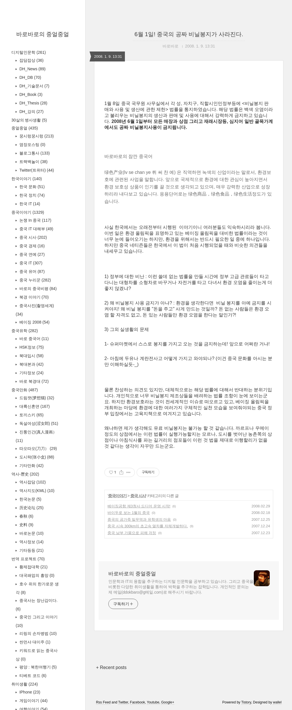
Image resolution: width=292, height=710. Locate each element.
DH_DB (29, 77)
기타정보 (31, 373)
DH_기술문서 (33, 86)
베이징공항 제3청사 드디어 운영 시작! (139, 506)
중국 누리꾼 (34, 280)
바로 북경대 (33, 381)
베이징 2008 (34, 322)
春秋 (25, 516)
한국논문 (29, 499)
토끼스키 (31, 415)
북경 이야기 (33, 297)
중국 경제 (31, 246)
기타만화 (31, 465)
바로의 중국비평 (37, 288)
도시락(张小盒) (36, 457)
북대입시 (31, 355)
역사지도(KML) (36, 490)
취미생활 (24, 684)
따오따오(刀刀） (37, 448)
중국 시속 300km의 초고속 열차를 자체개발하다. (148, 526)
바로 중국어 (33, 338)
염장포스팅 (31, 144)
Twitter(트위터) (36, 170)
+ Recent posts (111, 667)
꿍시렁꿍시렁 (36, 136)
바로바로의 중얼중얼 (42, 34)
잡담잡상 (31, 60)
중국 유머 (31, 271)
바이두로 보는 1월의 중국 (129, 513)
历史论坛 (31, 507)
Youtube (153, 702)
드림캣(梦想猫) (36, 398)
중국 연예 (31, 254)
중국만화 (24, 390)
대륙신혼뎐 (34, 406)
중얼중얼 (24, 128)
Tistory (246, 702)
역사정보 (31, 542)
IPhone (29, 692)
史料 (25, 524)
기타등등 (31, 550)
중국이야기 (27, 212)
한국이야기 (26, 178)
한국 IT (29, 203)
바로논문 (31, 533)
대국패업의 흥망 (36, 575)
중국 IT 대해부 (35, 229)
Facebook (137, 702)
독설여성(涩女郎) (38, 423)
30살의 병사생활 (29, 120)
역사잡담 (32, 482)
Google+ (167, 702)
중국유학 (24, 330)
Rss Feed (103, 702)
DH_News (32, 69)
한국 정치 (31, 195)
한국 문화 (31, 186)
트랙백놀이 (33, 161)
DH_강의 (31, 111)
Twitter (123, 702)
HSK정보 (31, 347)
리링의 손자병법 (37, 633)
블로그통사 (34, 153)
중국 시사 (32, 237)
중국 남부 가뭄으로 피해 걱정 (132, 533)
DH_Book (30, 94)
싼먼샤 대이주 (34, 642)
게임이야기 (33, 700)
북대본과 (31, 364)
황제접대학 (33, 567)
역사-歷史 (25, 474)
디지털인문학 (28, 52)
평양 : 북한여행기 (37, 667)
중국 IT (30, 263)
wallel (277, 702)
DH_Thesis (32, 103)
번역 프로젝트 (28, 559)
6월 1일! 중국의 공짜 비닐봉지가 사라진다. (188, 34)
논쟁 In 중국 (34, 220)
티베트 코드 (32, 675)
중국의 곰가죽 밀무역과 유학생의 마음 (139, 519)
